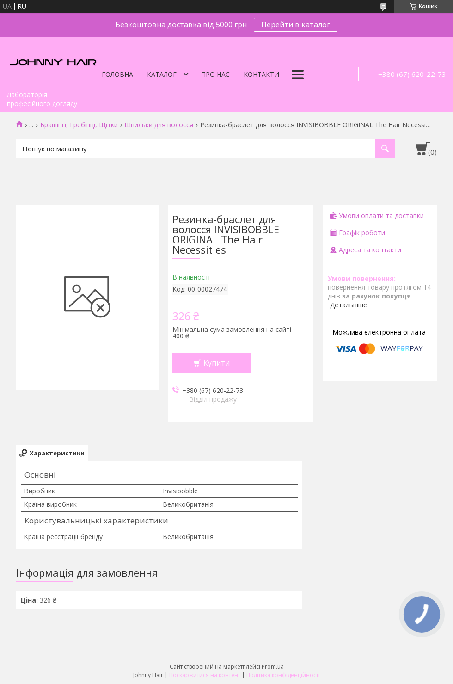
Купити (216, 363)
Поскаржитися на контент (204, 675)
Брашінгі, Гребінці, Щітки (79, 125)
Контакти (261, 74)
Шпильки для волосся (158, 125)
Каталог (162, 74)
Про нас (215, 74)
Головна (117, 74)
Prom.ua (273, 667)
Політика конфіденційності (283, 675)
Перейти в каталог (295, 24)
